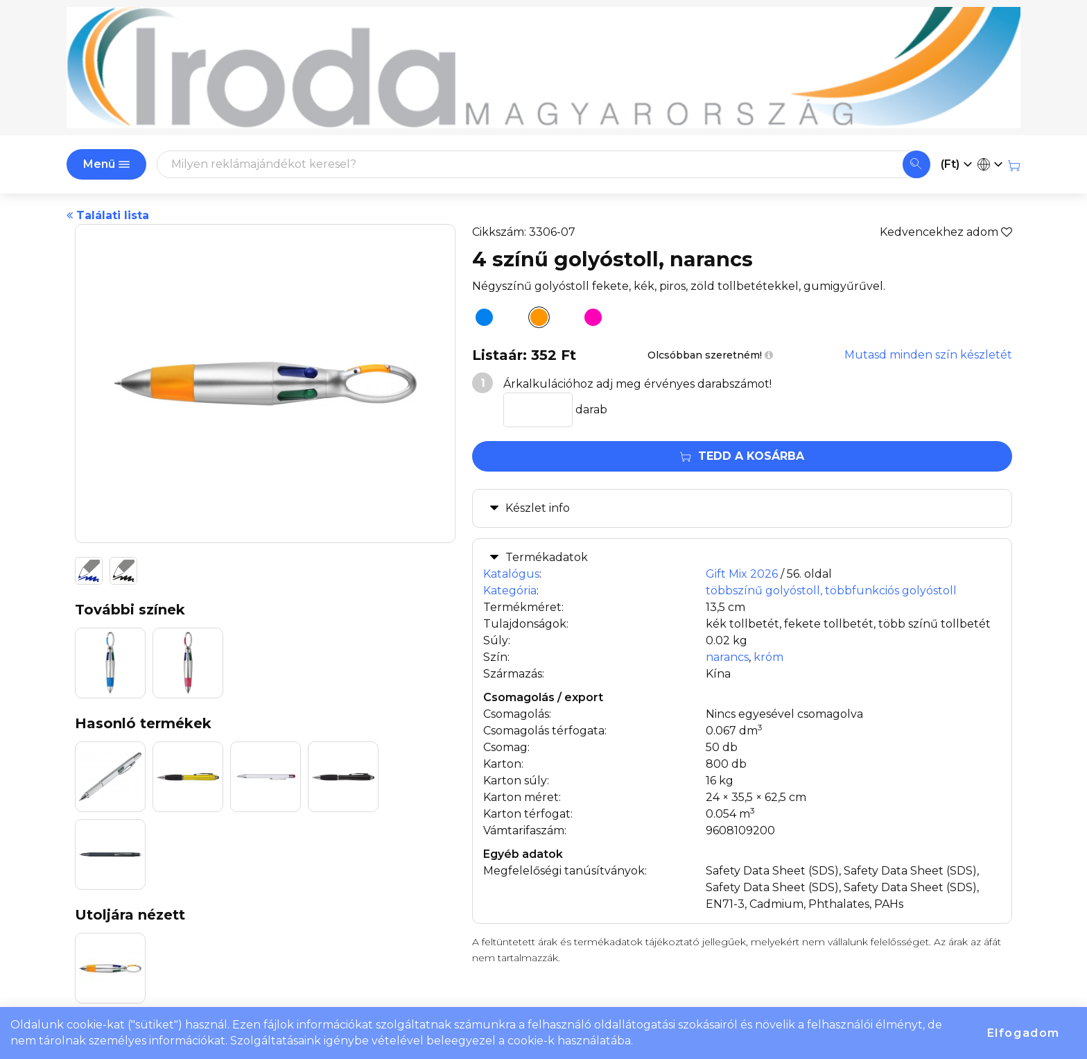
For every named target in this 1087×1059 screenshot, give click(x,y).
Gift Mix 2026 (742, 573)
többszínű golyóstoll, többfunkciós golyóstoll (831, 590)
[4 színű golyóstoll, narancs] (535, 319)
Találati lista (108, 215)
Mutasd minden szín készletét (928, 354)
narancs (727, 657)
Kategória (510, 590)
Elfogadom (1023, 1033)
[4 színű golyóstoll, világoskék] (480, 319)
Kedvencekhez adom (946, 232)
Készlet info (537, 508)
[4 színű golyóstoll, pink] (589, 319)
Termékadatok (546, 557)
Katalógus (511, 573)
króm (768, 657)
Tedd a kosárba (742, 456)
